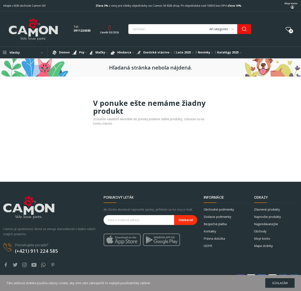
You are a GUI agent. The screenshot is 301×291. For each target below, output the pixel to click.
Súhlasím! (280, 283)
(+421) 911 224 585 (36, 251)
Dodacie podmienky (217, 217)
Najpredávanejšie (266, 224)
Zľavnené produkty (267, 209)
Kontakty (210, 231)
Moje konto (291, 3)
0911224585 (82, 30)
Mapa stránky (263, 246)
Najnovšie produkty (267, 217)
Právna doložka (214, 238)
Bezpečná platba (215, 224)
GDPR (208, 246)
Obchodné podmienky (219, 209)
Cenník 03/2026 (109, 32)
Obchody (260, 231)
